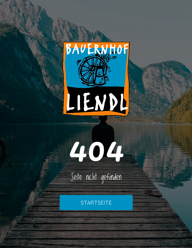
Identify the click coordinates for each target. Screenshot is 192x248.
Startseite (96, 202)
